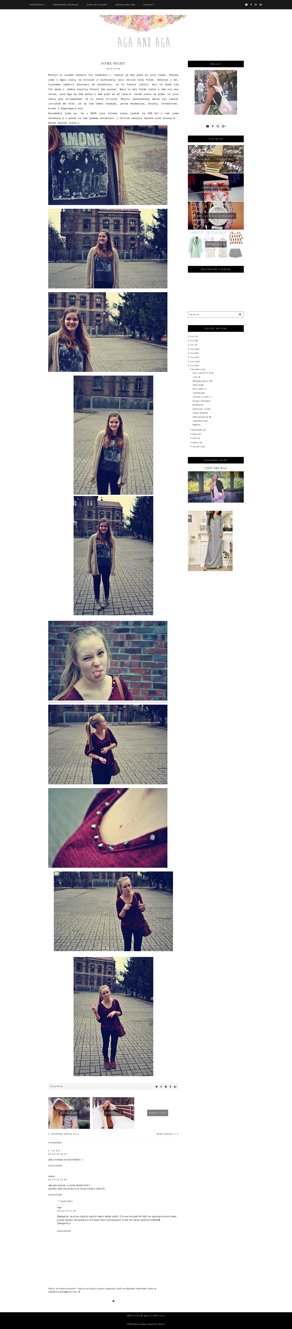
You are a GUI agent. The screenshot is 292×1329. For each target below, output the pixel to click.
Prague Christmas (202, 400)
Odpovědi (67, 1201)
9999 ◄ (196, 376)
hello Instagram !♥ (202, 416)
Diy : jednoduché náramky (215, 216)
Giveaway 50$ (216, 244)
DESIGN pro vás (125, 5)
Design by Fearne (155, 1323)
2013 (192, 361)
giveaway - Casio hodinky (216, 159)
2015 (192, 353)
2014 (192, 357)
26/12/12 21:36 (57, 1179)
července (196, 446)
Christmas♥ (198, 392)
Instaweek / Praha (202, 408)
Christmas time (200, 420)
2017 (192, 344)
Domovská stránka (66, 5)
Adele (51, 1176)
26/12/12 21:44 (66, 1211)
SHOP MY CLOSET (97, 5)
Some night (198, 384)
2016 (192, 348)
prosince (196, 369)
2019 (192, 340)
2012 (192, 365)
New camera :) (167, 1134)
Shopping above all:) (64, 1134)
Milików (197, 424)
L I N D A (54, 1150)
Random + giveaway (215, 187)
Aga (59, 1207)
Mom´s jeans (69, 1113)
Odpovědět (55, 1166)
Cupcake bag (216, 468)
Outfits (58, 1086)
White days (113, 1113)
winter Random (200, 412)
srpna (195, 442)
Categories (36, 5)
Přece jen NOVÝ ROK (203, 372)
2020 (193, 336)
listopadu (197, 429)
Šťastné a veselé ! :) (202, 396)
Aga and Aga (140, 1323)
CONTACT (148, 5)
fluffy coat (157, 1113)
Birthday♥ (198, 404)
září (194, 438)
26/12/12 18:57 (57, 1154)
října (195, 434)
